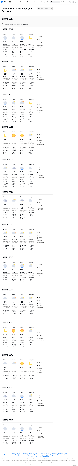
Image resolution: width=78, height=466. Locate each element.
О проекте (74, 465)
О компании (7, 464)
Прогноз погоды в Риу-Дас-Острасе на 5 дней (53, 453)
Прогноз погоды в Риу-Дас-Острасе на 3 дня (24, 453)
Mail (2, 464)
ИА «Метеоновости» (72, 464)
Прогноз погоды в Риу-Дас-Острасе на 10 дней (48, 455)
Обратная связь (56, 464)
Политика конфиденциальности (30, 464)
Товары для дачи (44, 456)
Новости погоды (69, 455)
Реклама (13, 464)
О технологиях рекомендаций (44, 464)
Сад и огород (33, 456)
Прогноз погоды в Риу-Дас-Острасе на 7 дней (17, 455)
